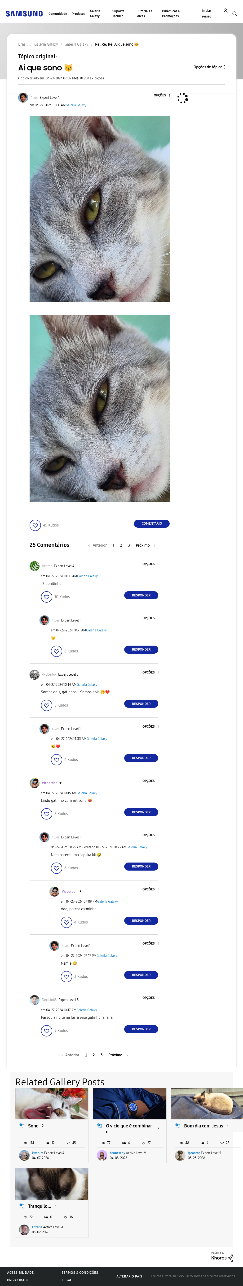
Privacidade (18, 1280)
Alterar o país (129, 1276)
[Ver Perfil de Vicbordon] (49, 783)
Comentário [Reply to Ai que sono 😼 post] (152, 524)
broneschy (117, 1153)
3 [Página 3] (129, 545)
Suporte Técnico (118, 13)
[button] (161, 95)
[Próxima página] (145, 545)
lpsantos (194, 1153)
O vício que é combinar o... (129, 1129)
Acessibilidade (20, 1273)
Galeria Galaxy (95, 13)
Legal (67, 1280)
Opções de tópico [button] (208, 67)
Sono (33, 1126)
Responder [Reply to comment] (141, 595)
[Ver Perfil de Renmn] (47, 566)
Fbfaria (37, 1227)
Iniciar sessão (206, 13)
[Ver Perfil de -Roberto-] (49, 675)
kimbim (37, 1153)
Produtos (78, 14)
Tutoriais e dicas (144, 13)
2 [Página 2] (121, 545)
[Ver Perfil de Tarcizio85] (49, 1000)
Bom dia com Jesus (203, 1126)
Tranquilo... (39, 1206)
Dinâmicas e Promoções (171, 13)
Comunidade (58, 14)
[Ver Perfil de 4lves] (34, 98)
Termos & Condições (80, 1273)
